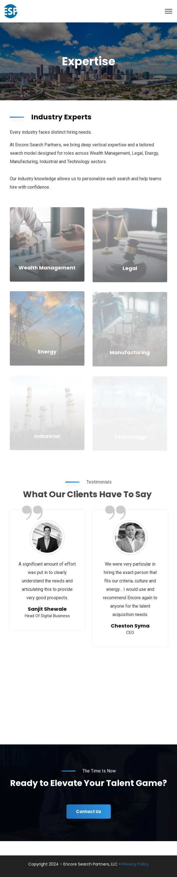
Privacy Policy (135, 864)
